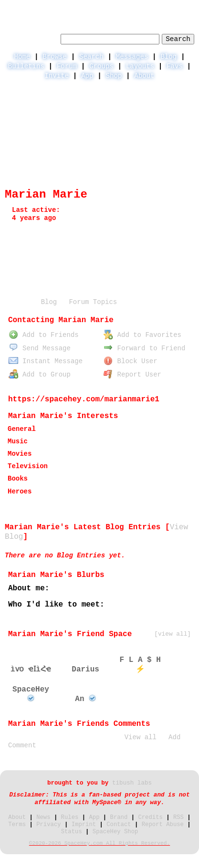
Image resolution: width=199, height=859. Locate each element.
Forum (67, 66)
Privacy (48, 824)
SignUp (182, 7)
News (43, 817)
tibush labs (132, 783)
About (144, 76)
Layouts (140, 66)
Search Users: (31, 38)
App (87, 76)
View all (141, 737)
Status (71, 831)
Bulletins (26, 66)
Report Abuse (163, 824)
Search (178, 39)
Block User (130, 361)
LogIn (147, 7)
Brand (119, 817)
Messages (132, 57)
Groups (101, 66)
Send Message (40, 348)
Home (22, 57)
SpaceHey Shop (115, 831)
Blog (168, 57)
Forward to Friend (145, 348)
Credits (150, 817)
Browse (54, 57)
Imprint (84, 824)
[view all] (172, 634)
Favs (175, 66)
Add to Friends (43, 335)
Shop (113, 76)
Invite (56, 76)
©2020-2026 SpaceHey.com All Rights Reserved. (99, 843)
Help (117, 7)
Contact (118, 824)
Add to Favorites (142, 335)
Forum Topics (93, 302)
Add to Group (40, 374)
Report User (132, 374)
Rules (70, 817)
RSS (178, 817)
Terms (17, 824)
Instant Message (46, 361)
